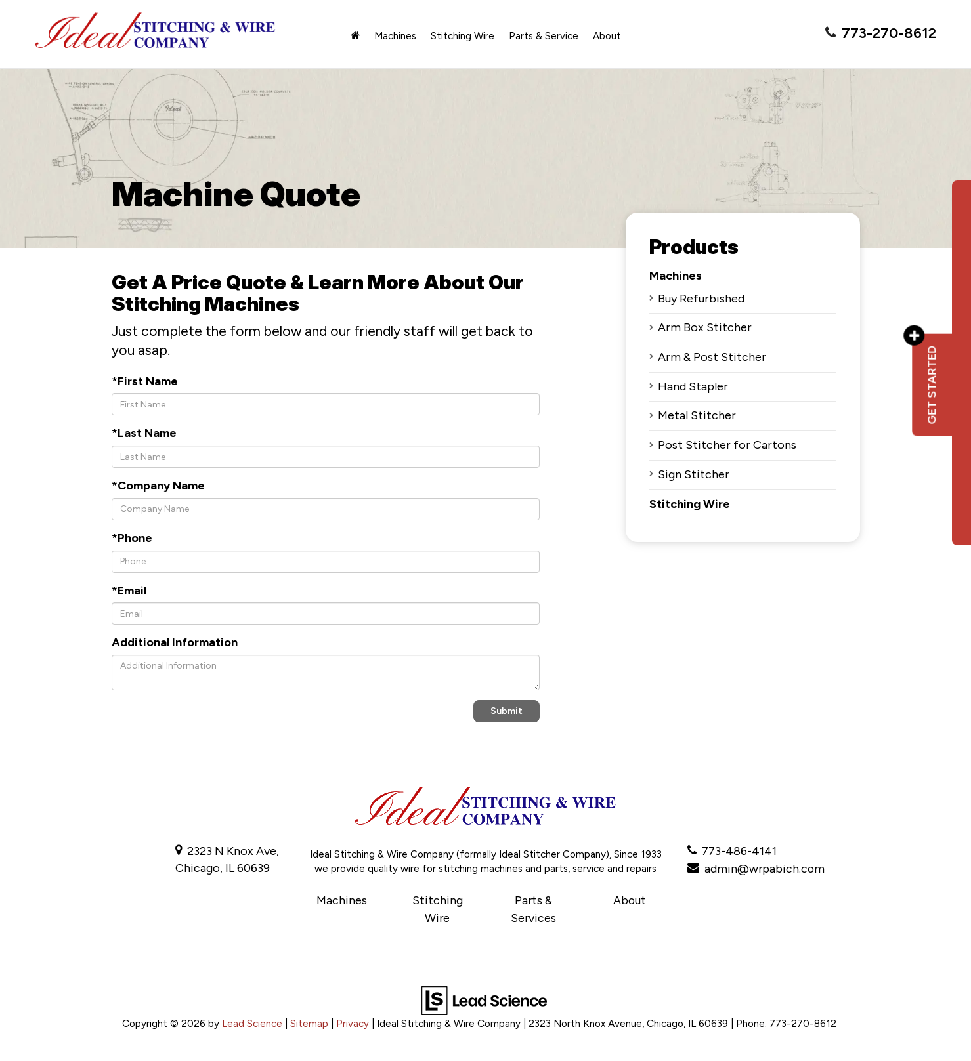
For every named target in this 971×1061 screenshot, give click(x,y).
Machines (675, 275)
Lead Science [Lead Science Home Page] (252, 1022)
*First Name (145, 381)
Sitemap (309, 1022)
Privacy (352, 1022)
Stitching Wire (689, 504)
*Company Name (158, 485)
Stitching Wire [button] (462, 36)
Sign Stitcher (693, 474)
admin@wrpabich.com (765, 868)
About (629, 899)
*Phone (132, 538)
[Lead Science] (484, 998)
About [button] (607, 36)
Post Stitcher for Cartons (727, 445)
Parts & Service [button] (543, 36)
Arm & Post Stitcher (712, 357)
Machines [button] (395, 36)
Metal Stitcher (697, 415)
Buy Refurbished (701, 298)
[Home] (355, 36)
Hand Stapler (693, 386)
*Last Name (144, 433)
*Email (129, 590)
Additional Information (175, 642)
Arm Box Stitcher (705, 327)
